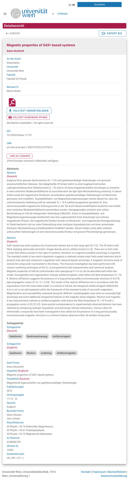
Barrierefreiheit (117, 471)
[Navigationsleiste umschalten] (5, 14)
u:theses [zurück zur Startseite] (62, 13)
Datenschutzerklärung (114, 475)
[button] (71, 5)
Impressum (99, 471)
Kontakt (86, 471)
